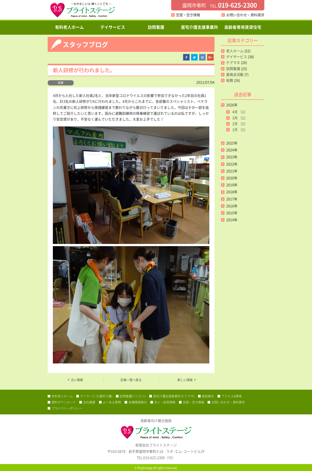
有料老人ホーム (69, 27)
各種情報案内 (137, 402)
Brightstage (145, 468)
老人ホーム (235, 50)
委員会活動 (235, 74)
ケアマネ (233, 62)
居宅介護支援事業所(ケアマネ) (173, 396)
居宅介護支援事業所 (199, 27)
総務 (60, 82)
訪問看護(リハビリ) (133, 396)
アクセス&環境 (231, 396)
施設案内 (208, 396)
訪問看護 (156, 27)
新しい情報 (185, 380)
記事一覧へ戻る (131, 380)
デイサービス (112, 27)
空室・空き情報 (188, 14)
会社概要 (89, 402)
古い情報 (77, 380)
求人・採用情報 (164, 402)
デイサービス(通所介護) (96, 396)
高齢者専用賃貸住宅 (242, 27)
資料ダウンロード (64, 402)
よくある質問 (112, 402)
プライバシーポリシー (67, 408)
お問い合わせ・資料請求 (245, 14)
